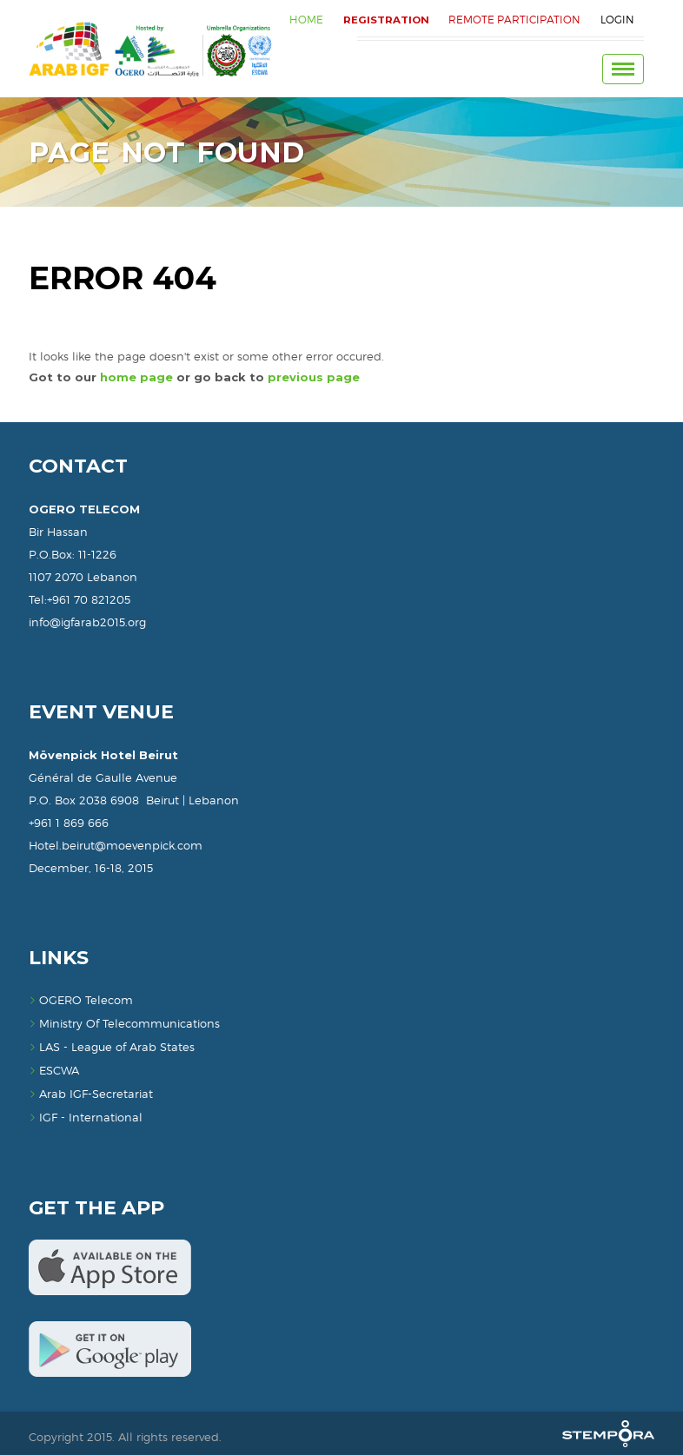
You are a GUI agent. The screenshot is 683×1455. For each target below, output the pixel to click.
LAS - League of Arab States (112, 1047)
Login (616, 20)
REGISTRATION (382, 20)
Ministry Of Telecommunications (124, 1023)
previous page (314, 377)
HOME (301, 20)
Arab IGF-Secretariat (91, 1094)
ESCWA (54, 1070)
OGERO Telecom (81, 1000)
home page (136, 377)
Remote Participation (513, 20)
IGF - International (86, 1117)
